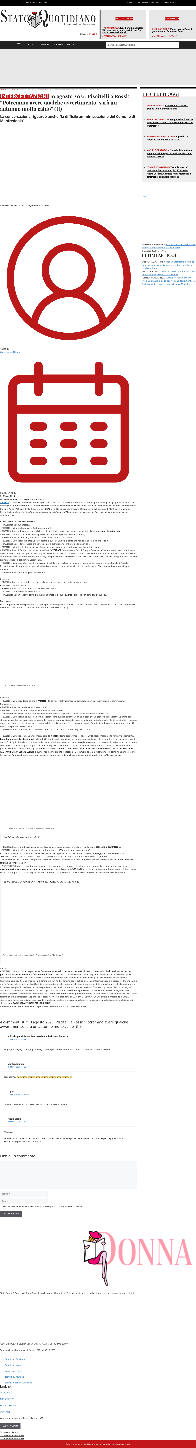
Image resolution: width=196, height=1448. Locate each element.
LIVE (144, 197)
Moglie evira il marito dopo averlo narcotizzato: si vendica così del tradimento (170, 122)
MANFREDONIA (44, 44)
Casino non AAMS (9, 1432)
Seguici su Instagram (15, 1365)
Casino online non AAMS (12, 1435)
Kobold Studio (124, 1444)
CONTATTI (128, 2)
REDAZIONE (169, 2)
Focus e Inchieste (14, 89)
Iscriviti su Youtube (14, 1376)
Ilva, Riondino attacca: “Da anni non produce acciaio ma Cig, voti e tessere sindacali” (122, 30)
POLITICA (71, 44)
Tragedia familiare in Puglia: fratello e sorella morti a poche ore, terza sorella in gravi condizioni (168, 265)
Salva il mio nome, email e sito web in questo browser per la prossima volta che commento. (43, 1206)
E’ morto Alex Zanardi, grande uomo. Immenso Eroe (172, 30)
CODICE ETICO (7, 1399)
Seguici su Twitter (13, 1370)
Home (2, 89)
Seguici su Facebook (15, 1359)
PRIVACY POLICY (8, 1405)
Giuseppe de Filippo (10, 352)
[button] (18, 45)
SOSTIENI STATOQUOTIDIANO (149, 2)
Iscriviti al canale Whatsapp (18, 1382)
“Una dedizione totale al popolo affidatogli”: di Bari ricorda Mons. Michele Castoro (169, 153)
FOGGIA (29, 44)
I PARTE (5, 502)
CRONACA (58, 44)
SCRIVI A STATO (10, 1425)
